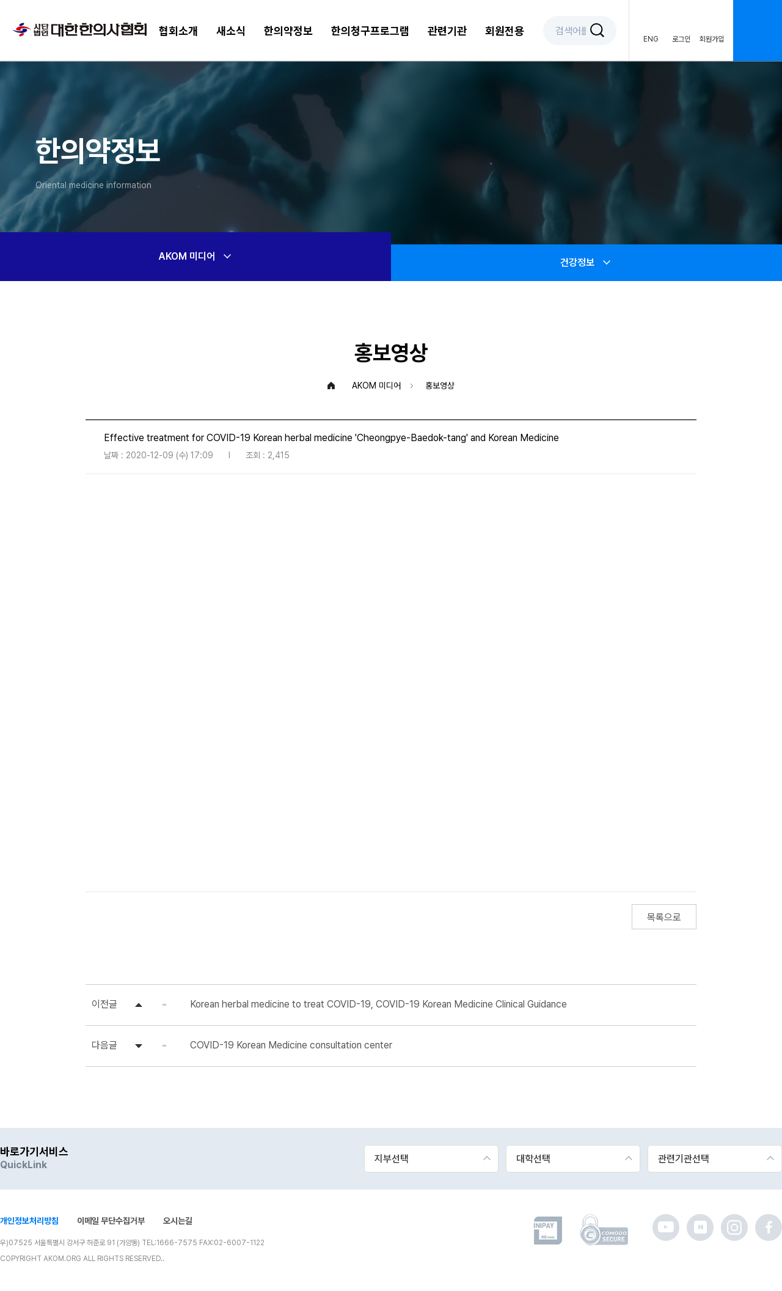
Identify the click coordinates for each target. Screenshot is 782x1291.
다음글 (104, 1045)
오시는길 (177, 1221)
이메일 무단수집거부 (111, 1221)
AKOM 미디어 (195, 257)
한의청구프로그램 (370, 30)
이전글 (104, 1004)
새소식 (231, 30)
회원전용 (504, 30)
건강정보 (586, 263)
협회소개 (178, 30)
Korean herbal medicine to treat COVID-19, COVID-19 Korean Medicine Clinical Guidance (378, 1004)
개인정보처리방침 (29, 1221)
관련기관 (447, 30)
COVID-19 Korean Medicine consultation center (291, 1045)
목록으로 (664, 917)
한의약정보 (288, 30)
